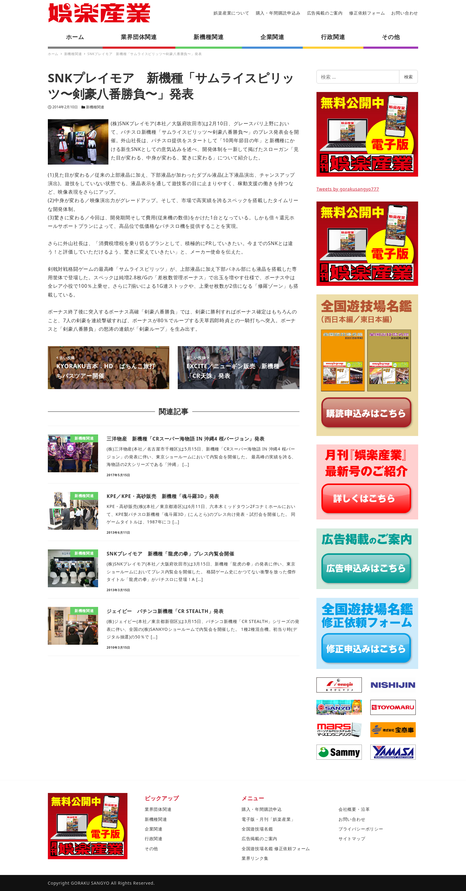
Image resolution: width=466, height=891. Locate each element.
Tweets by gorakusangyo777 (347, 189)
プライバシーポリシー (361, 829)
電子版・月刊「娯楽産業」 (269, 819)
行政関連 (154, 838)
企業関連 (154, 829)
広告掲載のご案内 (325, 13)
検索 (408, 77)
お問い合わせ (404, 13)
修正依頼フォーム (367, 13)
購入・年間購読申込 (262, 809)
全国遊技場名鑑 (257, 829)
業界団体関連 (158, 809)
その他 (151, 848)
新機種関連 (95, 107)
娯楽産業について (231, 13)
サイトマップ (352, 838)
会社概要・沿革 (354, 809)
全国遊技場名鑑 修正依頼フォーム (276, 848)
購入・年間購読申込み (278, 13)
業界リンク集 (255, 858)
